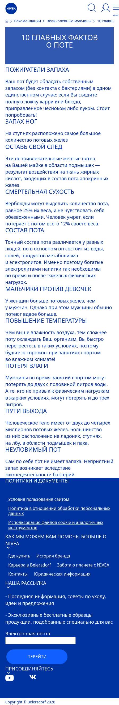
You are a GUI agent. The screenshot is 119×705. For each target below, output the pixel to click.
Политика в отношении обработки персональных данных (59, 511)
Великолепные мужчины (69, 20)
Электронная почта (27, 633)
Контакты (18, 574)
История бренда (53, 556)
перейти (36, 657)
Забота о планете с (83, 565)
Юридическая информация (62, 574)
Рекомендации (28, 20)
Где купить (19, 556)
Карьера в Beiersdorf (29, 565)
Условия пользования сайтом (38, 499)
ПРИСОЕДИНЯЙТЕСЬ (29, 669)
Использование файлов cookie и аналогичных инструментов (55, 525)
